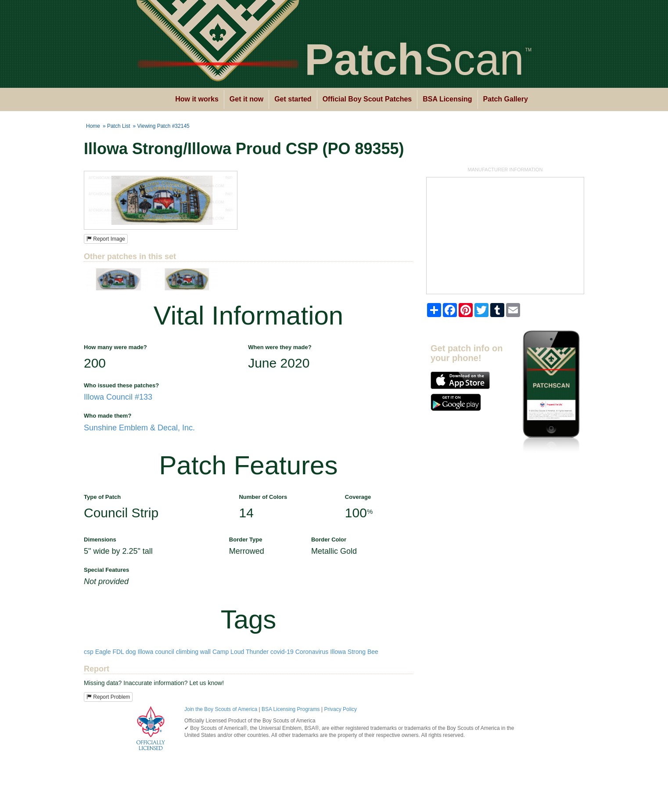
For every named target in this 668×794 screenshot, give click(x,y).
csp (88, 651)
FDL (118, 651)
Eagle (103, 651)
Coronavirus (311, 651)
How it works (197, 99)
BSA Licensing (447, 99)
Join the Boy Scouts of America (220, 709)
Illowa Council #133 (118, 397)
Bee (372, 651)
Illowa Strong (348, 651)
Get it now (246, 99)
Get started (292, 99)
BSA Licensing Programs (291, 709)
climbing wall (193, 651)
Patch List (118, 126)
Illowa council (155, 651)
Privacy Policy (340, 709)
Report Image (105, 239)
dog (131, 651)
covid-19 (282, 651)
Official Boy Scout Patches (367, 99)
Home (93, 126)
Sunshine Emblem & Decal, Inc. (139, 427)
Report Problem (108, 697)
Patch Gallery (505, 99)
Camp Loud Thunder (240, 651)
